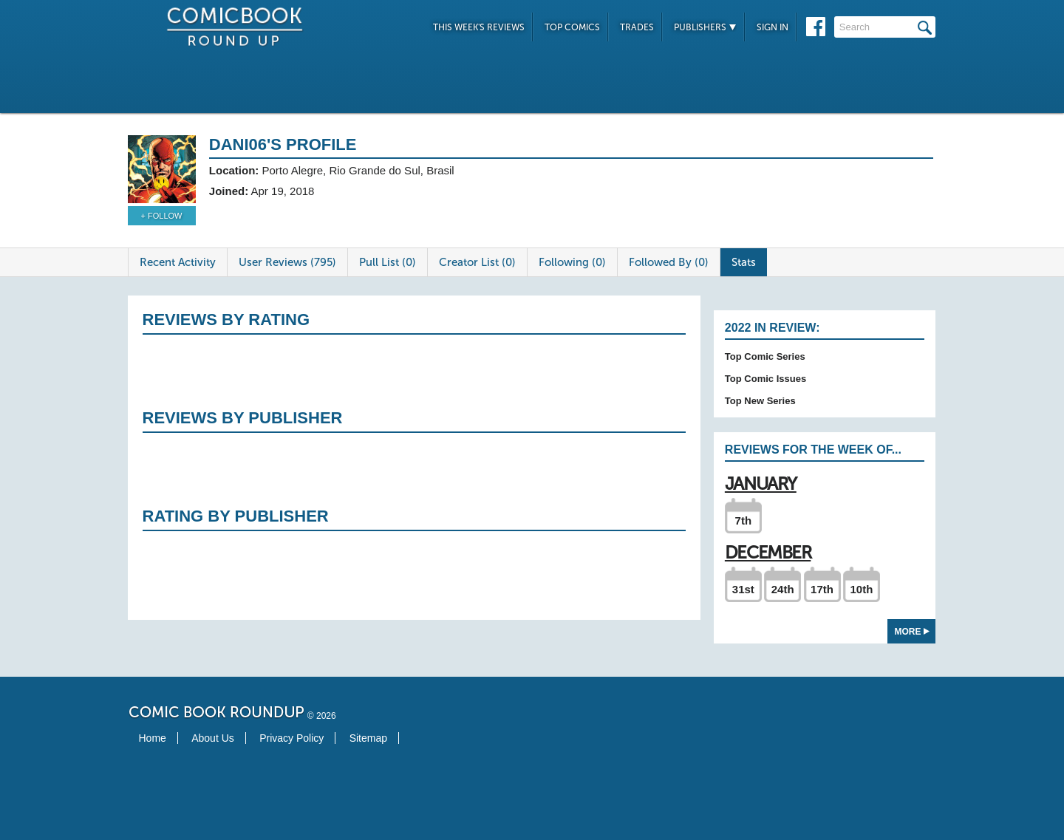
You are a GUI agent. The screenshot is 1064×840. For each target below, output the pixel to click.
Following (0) (572, 262)
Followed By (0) (669, 262)
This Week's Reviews (479, 27)
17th (822, 589)
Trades (637, 27)
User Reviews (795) (287, 262)
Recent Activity (178, 262)
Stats (744, 262)
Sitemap (368, 738)
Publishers (705, 27)
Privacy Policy (291, 738)
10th (861, 589)
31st (743, 589)
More (912, 631)
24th (782, 589)
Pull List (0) (387, 262)
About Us (212, 738)
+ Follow (162, 215)
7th (743, 520)
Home (152, 738)
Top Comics (572, 27)
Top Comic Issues (765, 378)
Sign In (772, 27)
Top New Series (760, 400)
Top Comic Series (765, 356)
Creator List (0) (477, 262)
